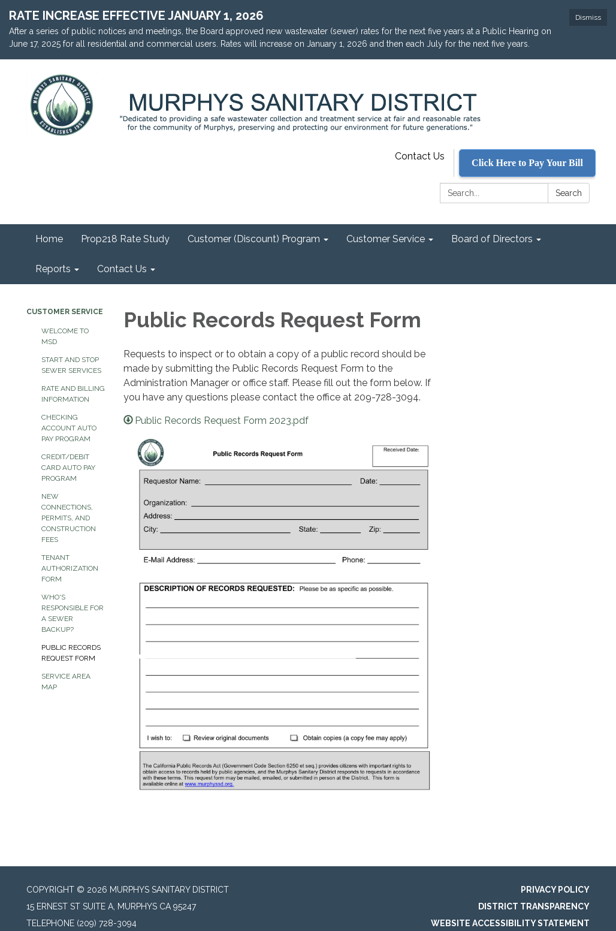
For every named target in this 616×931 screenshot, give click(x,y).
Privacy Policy (555, 889)
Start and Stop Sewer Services (71, 365)
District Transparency (534, 906)
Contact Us (420, 156)
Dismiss (588, 17)
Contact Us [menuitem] (122, 269)
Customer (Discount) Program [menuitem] (254, 239)
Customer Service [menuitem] (385, 239)
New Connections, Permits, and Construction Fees (68, 518)
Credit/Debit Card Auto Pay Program (68, 468)
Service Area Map (65, 681)
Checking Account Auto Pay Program (68, 428)
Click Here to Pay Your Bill (527, 163)
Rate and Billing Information (73, 393)
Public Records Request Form (71, 652)
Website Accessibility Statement (510, 923)
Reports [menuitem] (53, 269)
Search (568, 193)
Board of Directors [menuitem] (492, 239)
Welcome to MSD (65, 336)
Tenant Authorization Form (69, 568)
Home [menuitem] (49, 239)
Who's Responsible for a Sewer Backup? (72, 613)
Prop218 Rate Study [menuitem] (125, 239)
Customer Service (64, 312)
